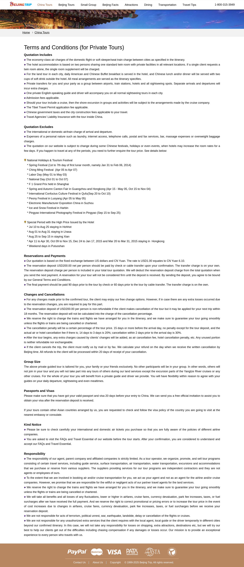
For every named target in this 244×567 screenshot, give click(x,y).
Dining (148, 4)
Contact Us (79, 562)
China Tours (44, 4)
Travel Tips (189, 4)
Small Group (88, 4)
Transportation (167, 4)
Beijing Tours (67, 4)
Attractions (131, 4)
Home (26, 32)
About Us (98, 562)
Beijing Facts (111, 4)
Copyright (115, 562)
